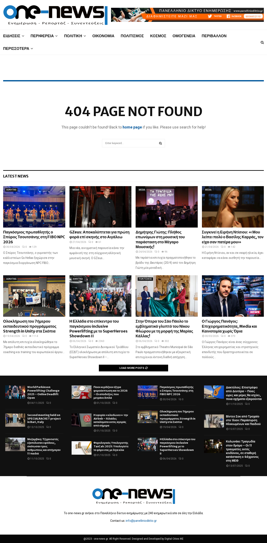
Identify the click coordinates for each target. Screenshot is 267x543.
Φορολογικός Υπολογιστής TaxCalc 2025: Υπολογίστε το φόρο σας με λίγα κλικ (111, 446)
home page (132, 127)
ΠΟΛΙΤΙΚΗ (73, 35)
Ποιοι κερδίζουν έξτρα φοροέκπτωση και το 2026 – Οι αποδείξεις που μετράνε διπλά (111, 392)
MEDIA (76, 190)
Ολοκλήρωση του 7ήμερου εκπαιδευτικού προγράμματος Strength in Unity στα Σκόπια (29, 326)
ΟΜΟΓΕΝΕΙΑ (184, 35)
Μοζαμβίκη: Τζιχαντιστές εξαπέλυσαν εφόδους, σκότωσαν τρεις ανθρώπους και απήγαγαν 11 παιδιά (44, 446)
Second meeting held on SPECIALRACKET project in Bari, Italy (44, 418)
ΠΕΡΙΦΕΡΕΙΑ (42, 35)
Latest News (16, 176)
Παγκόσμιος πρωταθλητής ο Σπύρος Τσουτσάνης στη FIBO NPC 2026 (34, 237)
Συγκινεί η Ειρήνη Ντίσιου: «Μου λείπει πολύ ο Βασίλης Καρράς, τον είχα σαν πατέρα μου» (233, 237)
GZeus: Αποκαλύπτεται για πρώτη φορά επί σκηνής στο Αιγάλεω (99, 234)
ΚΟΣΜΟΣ (158, 35)
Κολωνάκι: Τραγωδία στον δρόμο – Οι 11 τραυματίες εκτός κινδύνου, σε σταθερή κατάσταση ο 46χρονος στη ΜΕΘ (242, 451)
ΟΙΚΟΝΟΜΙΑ (103, 35)
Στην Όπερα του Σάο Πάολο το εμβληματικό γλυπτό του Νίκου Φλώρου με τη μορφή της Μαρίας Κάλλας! (164, 328)
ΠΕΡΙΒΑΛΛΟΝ (214, 35)
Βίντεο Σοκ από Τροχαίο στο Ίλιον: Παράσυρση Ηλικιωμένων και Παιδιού (243, 420)
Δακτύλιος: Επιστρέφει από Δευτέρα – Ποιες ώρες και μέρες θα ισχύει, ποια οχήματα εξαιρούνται (244, 393)
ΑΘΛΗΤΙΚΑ (11, 190)
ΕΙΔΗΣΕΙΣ (11, 35)
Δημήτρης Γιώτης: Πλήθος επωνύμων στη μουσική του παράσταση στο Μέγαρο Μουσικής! (160, 239)
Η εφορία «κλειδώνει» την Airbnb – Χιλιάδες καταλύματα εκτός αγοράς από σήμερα (111, 420)
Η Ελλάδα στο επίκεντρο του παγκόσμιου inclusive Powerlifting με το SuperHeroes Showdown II (98, 328)
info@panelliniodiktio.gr (141, 520)
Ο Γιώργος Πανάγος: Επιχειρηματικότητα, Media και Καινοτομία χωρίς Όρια (229, 326)
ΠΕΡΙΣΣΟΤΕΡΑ (16, 48)
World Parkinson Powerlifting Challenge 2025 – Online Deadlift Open (43, 392)
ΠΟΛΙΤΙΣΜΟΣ (132, 35)
